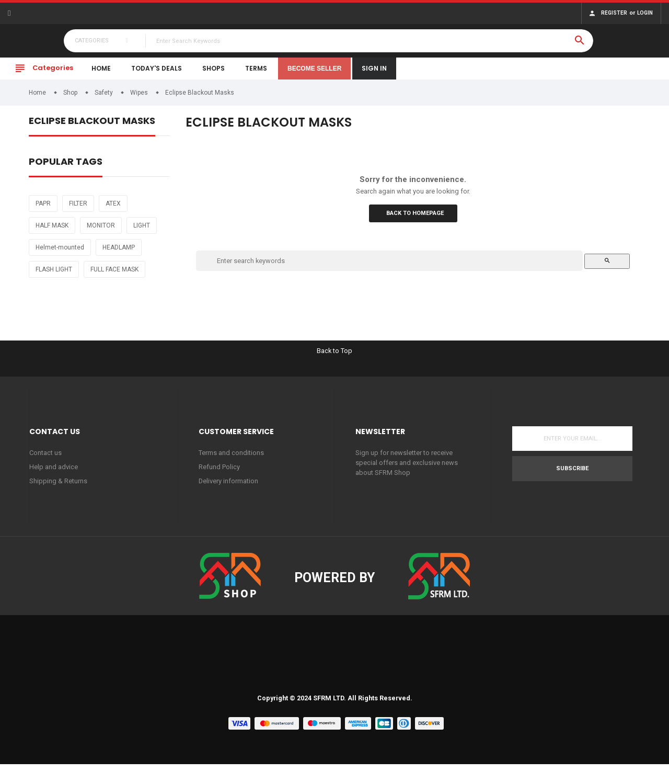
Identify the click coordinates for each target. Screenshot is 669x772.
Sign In (374, 75)
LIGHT (141, 232)
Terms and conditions (231, 460)
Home (101, 75)
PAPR (43, 210)
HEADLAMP (118, 254)
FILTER (78, 210)
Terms (256, 75)
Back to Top (335, 357)
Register (614, 13)
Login (645, 13)
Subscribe (572, 475)
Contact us (45, 460)
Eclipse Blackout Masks (92, 128)
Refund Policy (219, 474)
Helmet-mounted (60, 254)
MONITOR (101, 232)
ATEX (113, 210)
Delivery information (229, 489)
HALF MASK (52, 232)
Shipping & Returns (58, 489)
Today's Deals (156, 75)
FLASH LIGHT (54, 276)
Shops (213, 75)
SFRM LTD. (329, 705)
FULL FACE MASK (114, 276)
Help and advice (53, 474)
